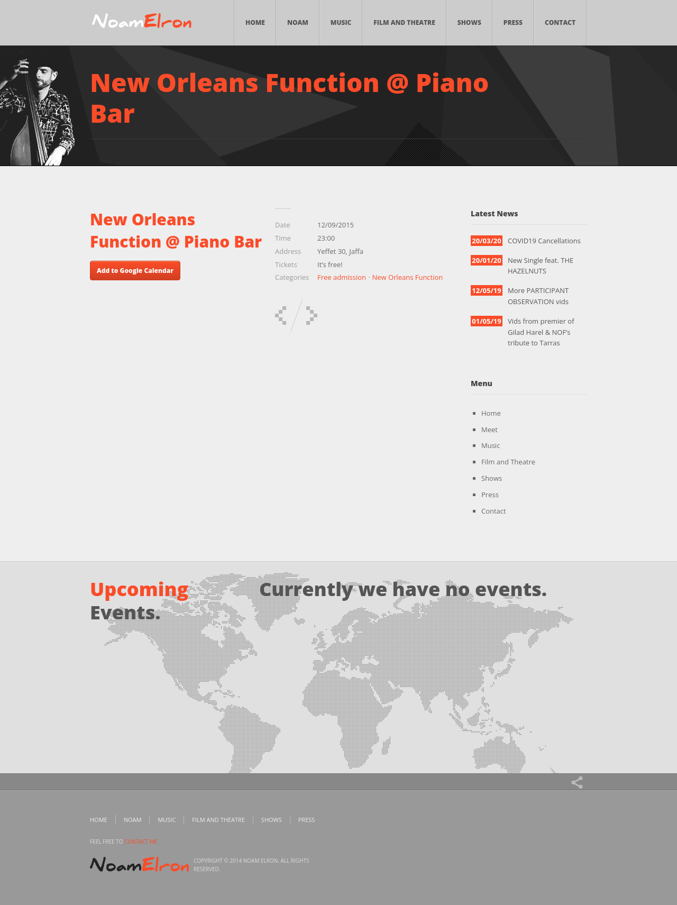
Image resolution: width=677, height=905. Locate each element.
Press (513, 22)
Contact (560, 22)
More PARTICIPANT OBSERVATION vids (538, 296)
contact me (140, 841)
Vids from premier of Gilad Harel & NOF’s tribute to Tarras (541, 332)
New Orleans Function (407, 277)
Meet (489, 429)
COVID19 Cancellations (544, 240)
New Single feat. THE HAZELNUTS (540, 265)
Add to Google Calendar (135, 270)
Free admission (341, 277)
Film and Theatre (404, 22)
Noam (297, 22)
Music (341, 22)
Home (255, 22)
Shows (469, 22)
